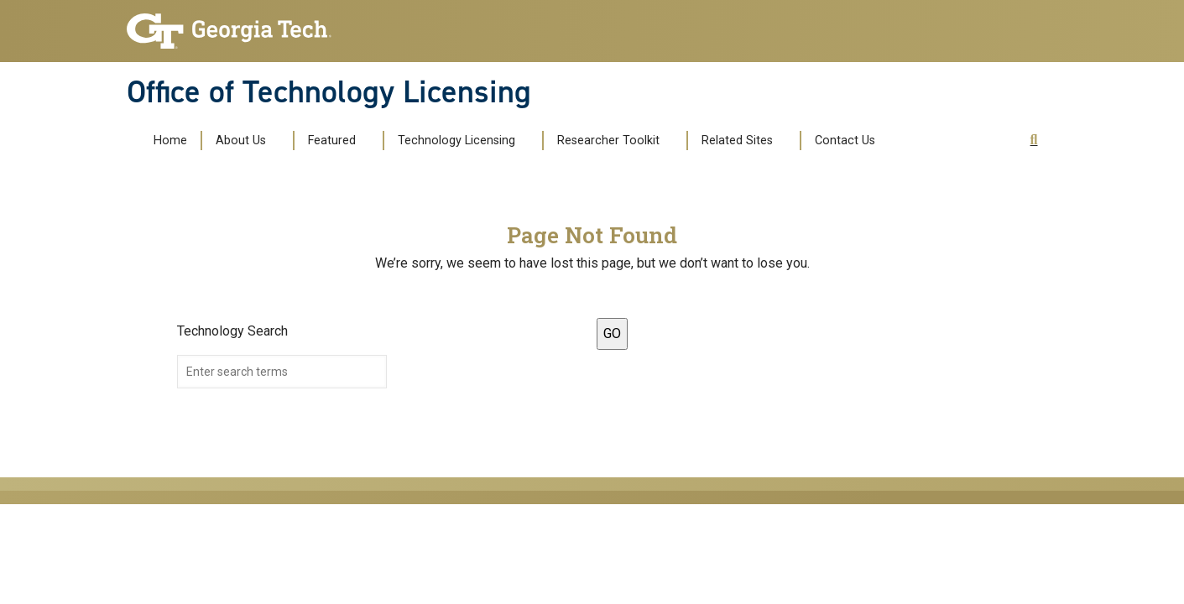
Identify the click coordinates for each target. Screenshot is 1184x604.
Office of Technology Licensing (329, 91)
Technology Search (232, 331)
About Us (241, 140)
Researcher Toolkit (608, 140)
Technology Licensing (456, 140)
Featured (332, 140)
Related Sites (737, 140)
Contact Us (845, 140)
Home (170, 140)
